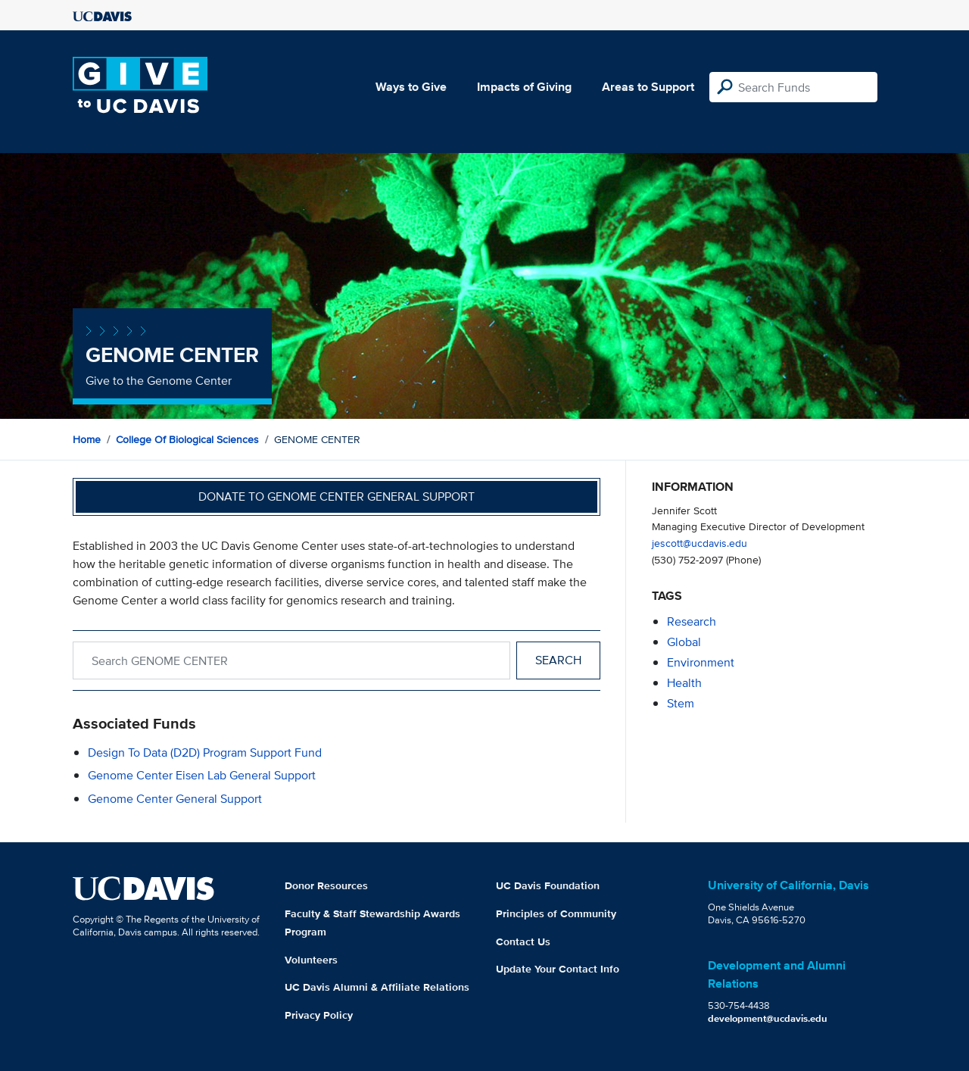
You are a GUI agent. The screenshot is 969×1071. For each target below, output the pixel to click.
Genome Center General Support (175, 798)
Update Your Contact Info (557, 968)
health (684, 683)
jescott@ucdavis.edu (699, 543)
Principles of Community (556, 913)
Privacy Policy (319, 1015)
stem (680, 703)
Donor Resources (326, 885)
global (684, 642)
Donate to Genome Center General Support (336, 496)
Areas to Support (648, 86)
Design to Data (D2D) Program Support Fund (205, 752)
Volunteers (311, 959)
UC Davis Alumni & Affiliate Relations (377, 986)
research (691, 621)
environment (700, 662)
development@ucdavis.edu (767, 1018)
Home (87, 439)
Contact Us (523, 941)
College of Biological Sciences (187, 439)
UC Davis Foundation (548, 885)
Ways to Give (411, 86)
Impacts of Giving (524, 86)
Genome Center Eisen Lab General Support (202, 775)
